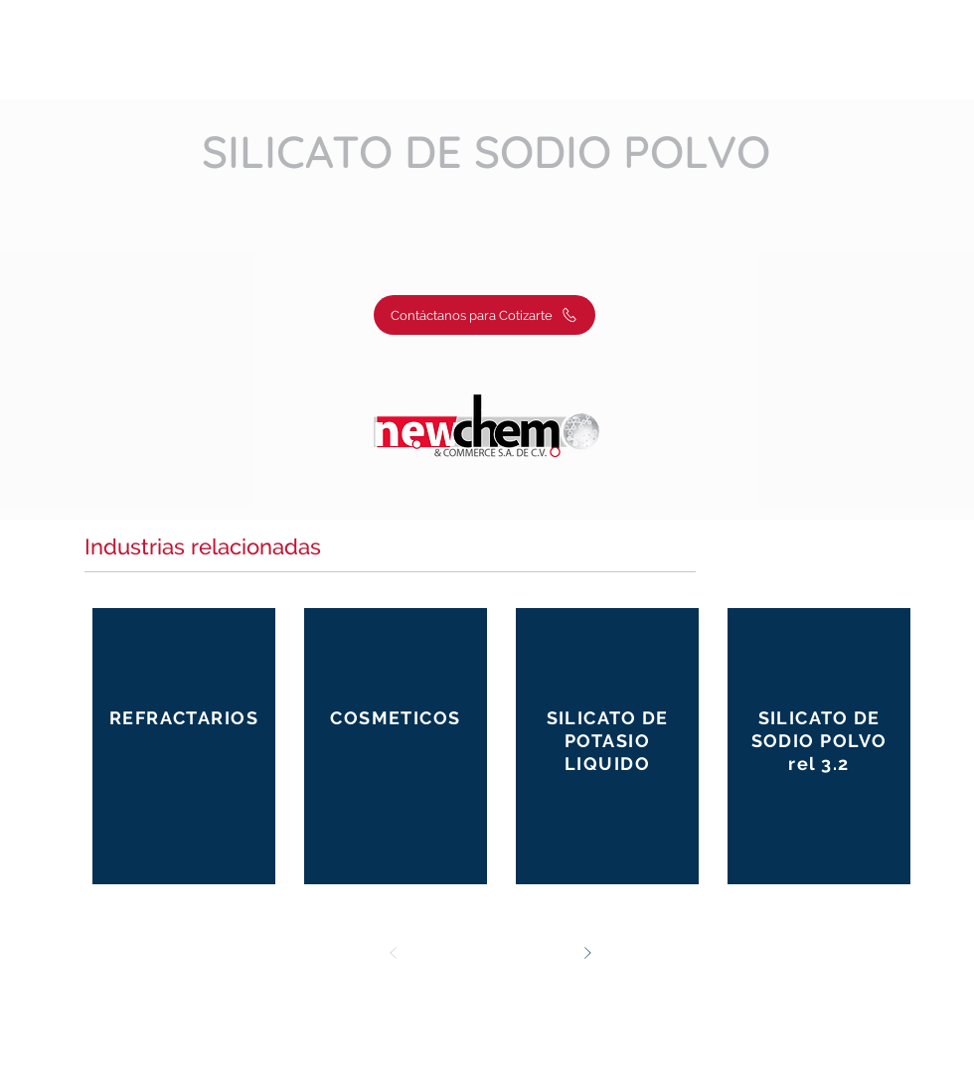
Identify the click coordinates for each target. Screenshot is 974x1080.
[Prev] (393, 953)
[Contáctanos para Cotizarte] (484, 315)
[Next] (587, 953)
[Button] (183, 744)
